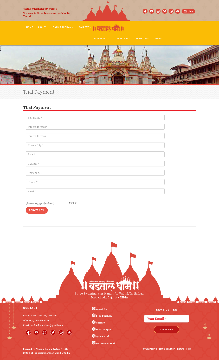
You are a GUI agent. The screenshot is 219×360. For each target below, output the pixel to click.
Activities (142, 39)
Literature (122, 39)
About (43, 27)
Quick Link (103, 336)
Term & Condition (166, 349)
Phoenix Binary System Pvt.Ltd (51, 349)
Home (29, 27)
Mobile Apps (103, 329)
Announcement (105, 343)
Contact (159, 39)
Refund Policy (184, 349)
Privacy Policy (148, 349)
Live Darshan (104, 315)
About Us (101, 309)
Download (101, 39)
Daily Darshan (63, 27)
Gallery (85, 27)
